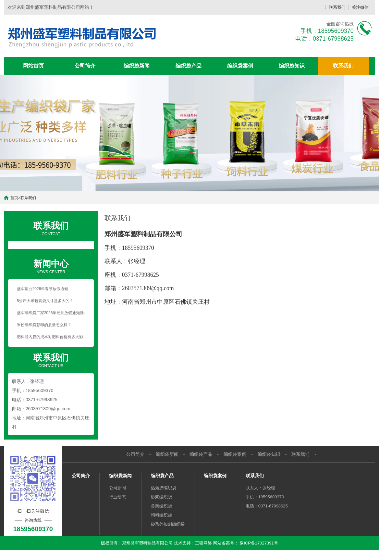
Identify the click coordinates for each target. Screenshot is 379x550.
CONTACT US (51, 360)
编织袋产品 (189, 66)
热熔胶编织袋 (163, 487)
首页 (14, 198)
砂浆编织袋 (161, 496)
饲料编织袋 (161, 515)
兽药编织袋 (161, 506)
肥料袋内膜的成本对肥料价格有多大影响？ (53, 337)
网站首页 (33, 66)
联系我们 (337, 7)
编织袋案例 (240, 66)
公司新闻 (117, 487)
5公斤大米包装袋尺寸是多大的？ (45, 301)
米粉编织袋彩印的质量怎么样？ (44, 325)
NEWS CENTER (51, 266)
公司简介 (85, 66)
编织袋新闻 (137, 66)
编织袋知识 (292, 66)
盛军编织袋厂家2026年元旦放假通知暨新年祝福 (53, 313)
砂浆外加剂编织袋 (168, 524)
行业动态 (117, 496)
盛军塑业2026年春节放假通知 (42, 289)
